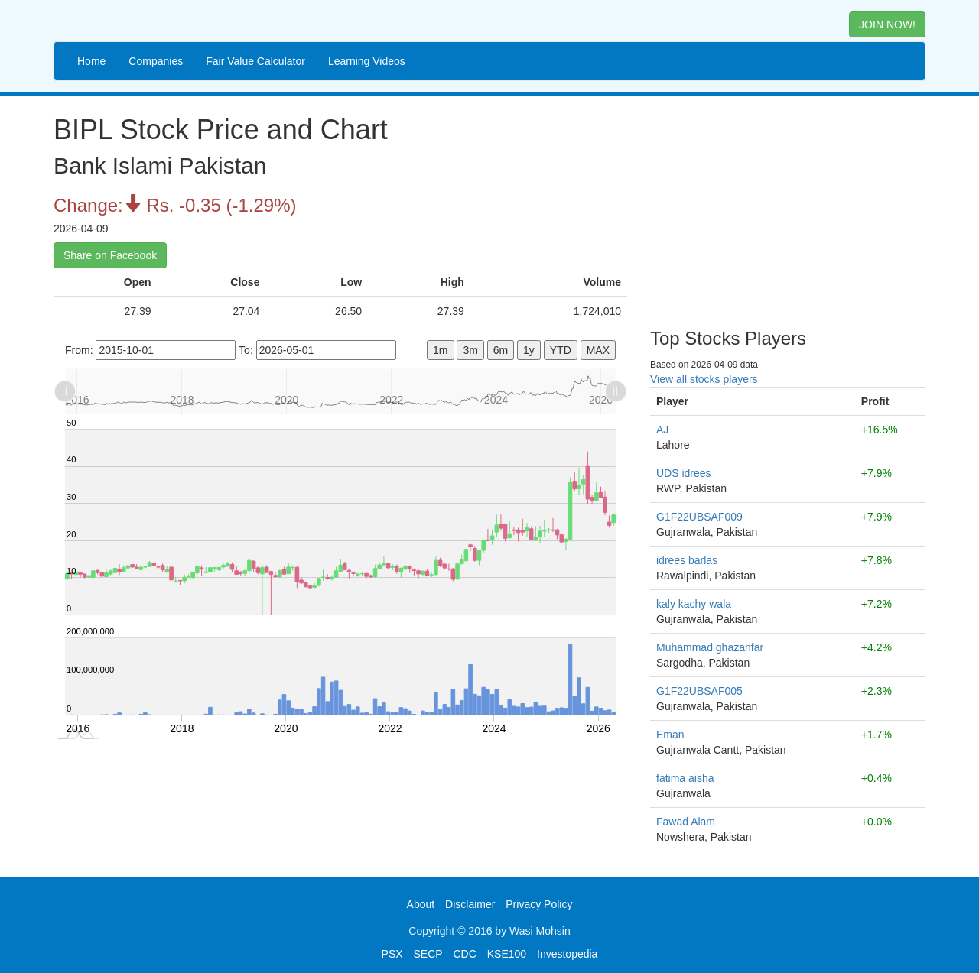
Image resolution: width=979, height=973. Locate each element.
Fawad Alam (685, 822)
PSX (392, 954)
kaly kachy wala (693, 604)
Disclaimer (470, 904)
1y (529, 350)
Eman (670, 734)
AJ (662, 429)
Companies (155, 61)
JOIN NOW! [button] (887, 24)
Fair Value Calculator (255, 61)
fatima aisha (685, 778)
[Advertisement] (787, 206)
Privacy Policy (539, 904)
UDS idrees (683, 473)
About (421, 904)
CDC (465, 954)
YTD (560, 350)
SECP (427, 954)
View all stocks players (704, 379)
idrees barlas (686, 560)
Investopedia (567, 954)
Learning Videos (366, 61)
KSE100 (506, 954)
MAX (598, 350)
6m (500, 350)
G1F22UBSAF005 (699, 691)
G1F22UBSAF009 (699, 517)
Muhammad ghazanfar (709, 647)
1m (440, 350)
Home (91, 61)
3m (470, 350)
